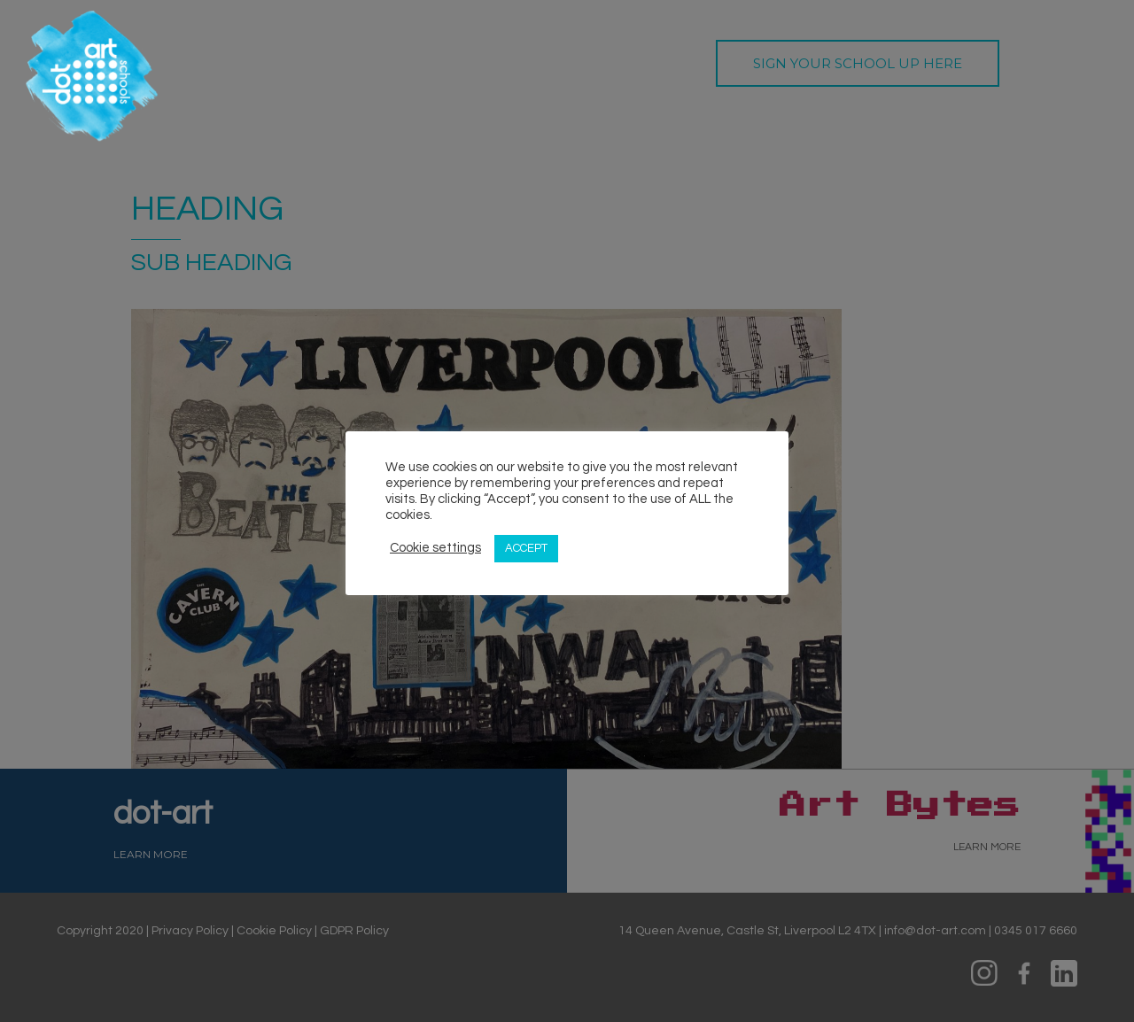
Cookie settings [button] (435, 547)
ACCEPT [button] (526, 548)
